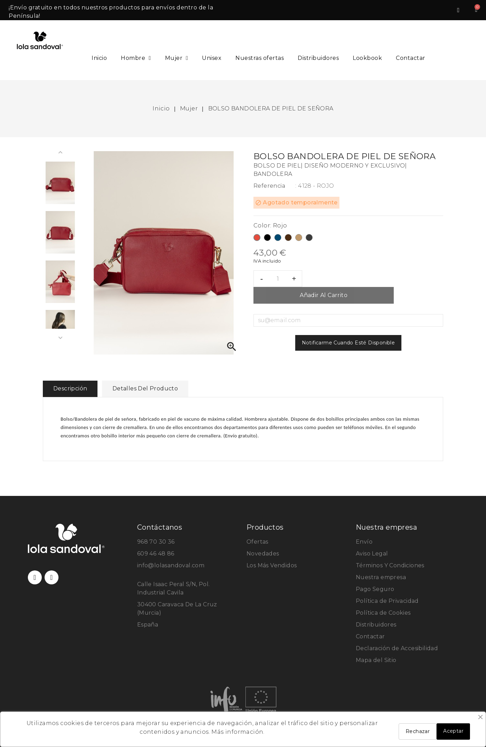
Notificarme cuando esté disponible (348, 343)
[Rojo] (256, 238)
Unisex (211, 58)
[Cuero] (298, 238)
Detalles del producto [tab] (145, 388)
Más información (237, 732)
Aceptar (453, 731)
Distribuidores (318, 58)
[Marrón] (288, 238)
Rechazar (418, 731)
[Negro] (267, 238)
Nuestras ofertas (259, 58)
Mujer (176, 58)
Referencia (269, 185)
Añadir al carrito (323, 295)
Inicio (99, 58)
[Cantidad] (278, 279)
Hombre (136, 58)
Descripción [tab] (70, 388)
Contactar (410, 58)
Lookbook (367, 58)
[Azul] (277, 238)
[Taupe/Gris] (309, 238)
